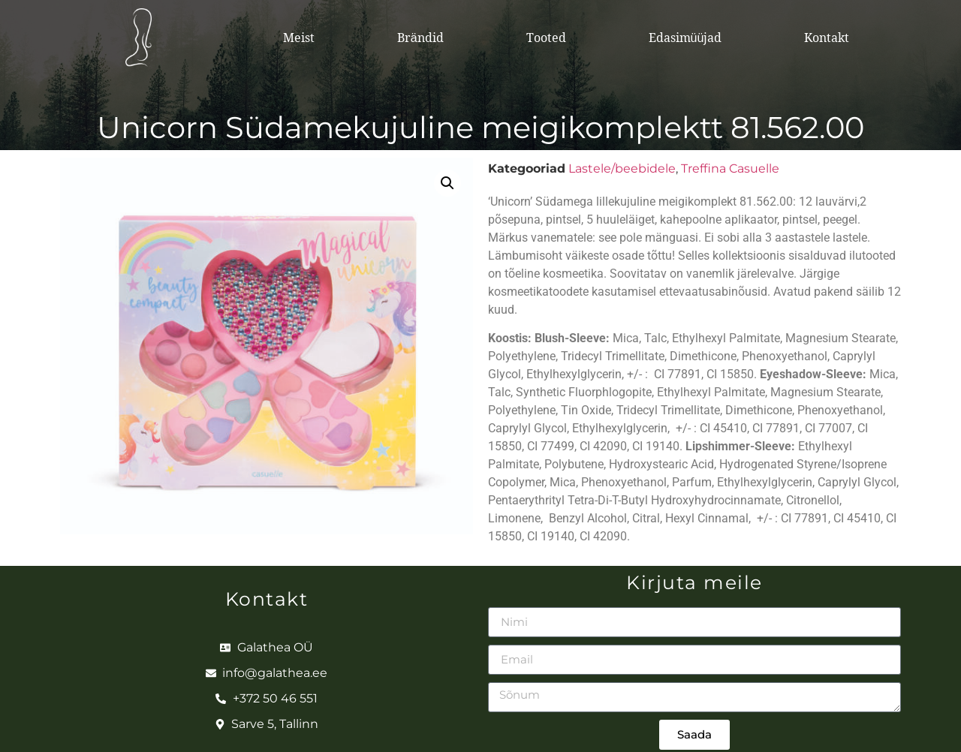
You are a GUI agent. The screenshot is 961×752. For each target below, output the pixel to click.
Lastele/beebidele (622, 168)
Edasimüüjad (685, 37)
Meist (299, 37)
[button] (447, 183)
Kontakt (826, 37)
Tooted (546, 37)
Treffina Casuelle (730, 168)
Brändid (420, 37)
